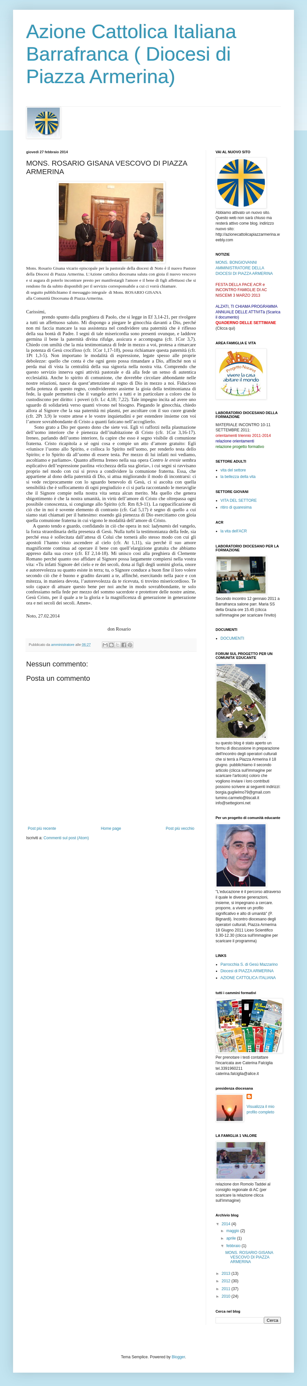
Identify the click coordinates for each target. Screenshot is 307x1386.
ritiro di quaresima (235, 507)
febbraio (234, 1246)
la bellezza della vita (237, 476)
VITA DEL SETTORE (238, 500)
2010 (227, 1296)
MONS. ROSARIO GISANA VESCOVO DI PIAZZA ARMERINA (249, 1257)
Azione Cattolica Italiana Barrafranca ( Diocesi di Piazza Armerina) (131, 54)
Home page (111, 828)
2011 (227, 1289)
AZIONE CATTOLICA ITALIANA (248, 978)
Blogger (178, 1357)
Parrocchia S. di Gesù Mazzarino (249, 964)
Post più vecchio (180, 828)
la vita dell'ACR (233, 531)
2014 (227, 1224)
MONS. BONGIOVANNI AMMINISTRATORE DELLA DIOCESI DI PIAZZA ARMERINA (244, 268)
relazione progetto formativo (240, 446)
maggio (233, 1231)
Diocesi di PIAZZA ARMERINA (247, 971)
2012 (227, 1281)
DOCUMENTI (232, 638)
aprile (231, 1238)
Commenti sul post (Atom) (66, 838)
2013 (227, 1273)
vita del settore (233, 470)
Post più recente (42, 828)
